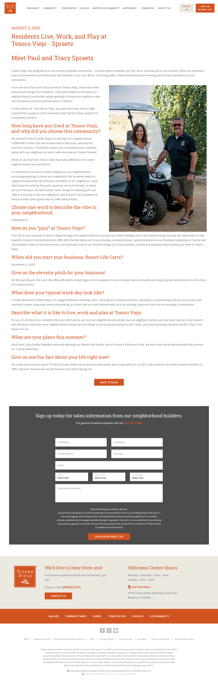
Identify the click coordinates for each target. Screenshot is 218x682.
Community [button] (49, 8)
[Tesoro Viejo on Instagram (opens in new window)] (109, 630)
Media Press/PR (42, 639)
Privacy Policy (106, 639)
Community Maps (75, 616)
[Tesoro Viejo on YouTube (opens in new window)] (115, 630)
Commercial (147, 8)
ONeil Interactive (128, 674)
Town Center (68, 8)
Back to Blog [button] (109, 382)
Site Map (141, 639)
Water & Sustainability (106, 8)
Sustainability (159, 616)
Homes (97, 616)
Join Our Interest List (109, 536)
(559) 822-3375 (71, 587)
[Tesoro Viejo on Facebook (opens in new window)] (102, 630)
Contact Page (132, 423)
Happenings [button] (129, 8)
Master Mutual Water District (70, 639)
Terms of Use (126, 639)
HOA (92, 639)
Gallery (54, 616)
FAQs (27, 639)
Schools (84, 8)
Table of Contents (160, 639)
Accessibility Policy (184, 639)
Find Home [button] (32, 8)
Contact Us (164, 8)
